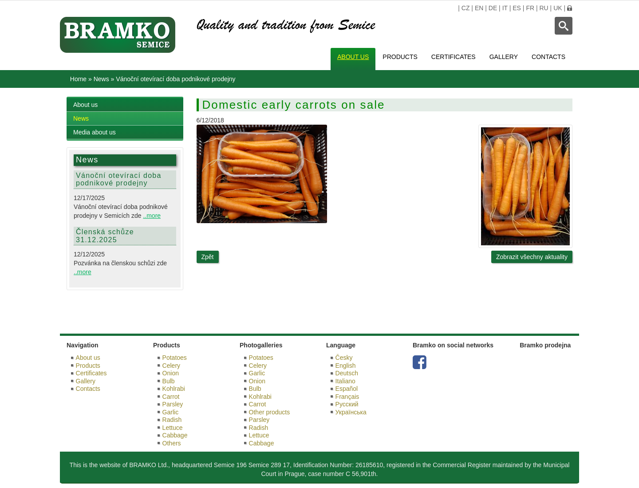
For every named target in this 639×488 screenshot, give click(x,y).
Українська (351, 412)
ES (517, 8)
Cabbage (175, 435)
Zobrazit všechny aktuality (532, 256)
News (101, 79)
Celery (171, 365)
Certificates (453, 56)
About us (353, 56)
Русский (347, 404)
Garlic (170, 412)
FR (530, 8)
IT (505, 8)
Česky (344, 357)
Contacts (548, 56)
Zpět (207, 256)
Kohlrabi (173, 388)
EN (479, 8)
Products (400, 56)
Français (347, 396)
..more (152, 215)
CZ (466, 8)
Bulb (168, 381)
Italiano (345, 381)
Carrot (171, 396)
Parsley (172, 404)
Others (171, 443)
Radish (172, 419)
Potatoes (174, 357)
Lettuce (172, 427)
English (345, 365)
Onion (170, 373)
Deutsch (346, 373)
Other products (269, 412)
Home (78, 79)
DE (493, 8)
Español (346, 388)
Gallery (503, 56)
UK (557, 8)
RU (543, 8)
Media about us (94, 132)
